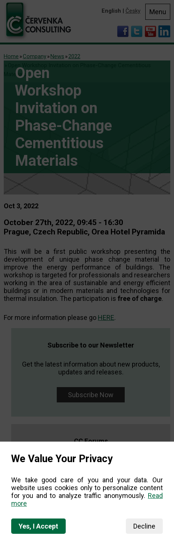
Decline (144, 526)
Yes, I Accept (38, 526)
